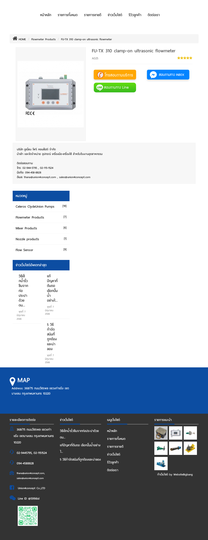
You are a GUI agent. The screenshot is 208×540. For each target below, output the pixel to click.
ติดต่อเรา (154, 15)
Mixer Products (26, 228)
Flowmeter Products (43, 39)
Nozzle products (27, 239)
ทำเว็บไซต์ (162, 474)
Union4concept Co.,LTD (31, 488)
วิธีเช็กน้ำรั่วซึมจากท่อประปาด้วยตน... (79, 434)
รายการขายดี (92, 15)
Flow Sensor (24, 250)
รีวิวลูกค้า (135, 15)
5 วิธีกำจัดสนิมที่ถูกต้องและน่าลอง (52, 337)
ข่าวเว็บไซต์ (115, 15)
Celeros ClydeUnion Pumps (35, 206)
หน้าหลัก (45, 15)
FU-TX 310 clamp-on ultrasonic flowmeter (86, 39)
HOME (19, 39)
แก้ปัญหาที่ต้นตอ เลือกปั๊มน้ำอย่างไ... (52, 288)
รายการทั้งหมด (68, 15)
